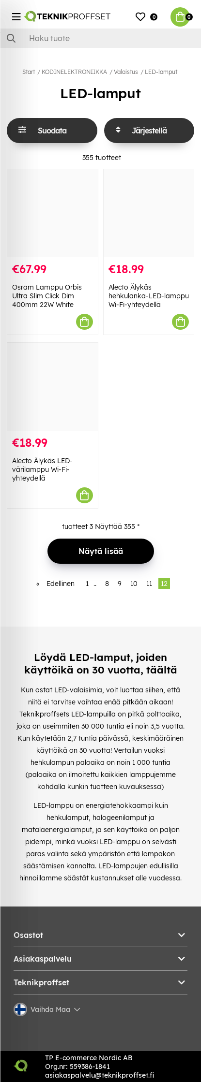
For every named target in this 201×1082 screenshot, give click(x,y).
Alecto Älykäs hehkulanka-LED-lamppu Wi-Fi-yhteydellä (148, 296)
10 (134, 583)
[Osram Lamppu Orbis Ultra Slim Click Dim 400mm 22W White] (52, 213)
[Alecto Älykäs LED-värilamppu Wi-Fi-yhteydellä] (52, 387)
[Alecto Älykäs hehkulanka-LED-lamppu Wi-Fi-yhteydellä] (148, 213)
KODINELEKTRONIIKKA (74, 71)
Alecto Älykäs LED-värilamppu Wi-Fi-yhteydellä (42, 469)
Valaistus (126, 71)
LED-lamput (161, 71)
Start (28, 71)
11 (149, 583)
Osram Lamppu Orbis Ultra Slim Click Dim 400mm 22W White (47, 296)
